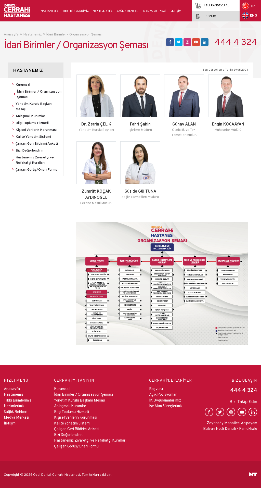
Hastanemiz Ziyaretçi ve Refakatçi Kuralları (35, 160)
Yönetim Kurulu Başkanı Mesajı (34, 106)
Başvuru (156, 388)
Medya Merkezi (154, 10)
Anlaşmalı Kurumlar (30, 116)
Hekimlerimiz (102, 10)
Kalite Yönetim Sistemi (33, 136)
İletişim (175, 10)
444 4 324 (236, 41)
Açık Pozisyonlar (163, 394)
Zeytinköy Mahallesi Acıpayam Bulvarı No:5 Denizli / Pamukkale (230, 425)
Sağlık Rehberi (127, 10)
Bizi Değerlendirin (29, 150)
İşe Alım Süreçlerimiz (165, 405)
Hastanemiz (49, 10)
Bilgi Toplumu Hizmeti (32, 122)
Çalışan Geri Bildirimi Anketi (37, 143)
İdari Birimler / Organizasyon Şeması (39, 94)
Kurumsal (23, 84)
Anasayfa (12, 388)
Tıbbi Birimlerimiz (75, 10)
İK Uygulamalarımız (165, 400)
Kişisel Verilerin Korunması (36, 129)
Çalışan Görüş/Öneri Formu (36, 169)
